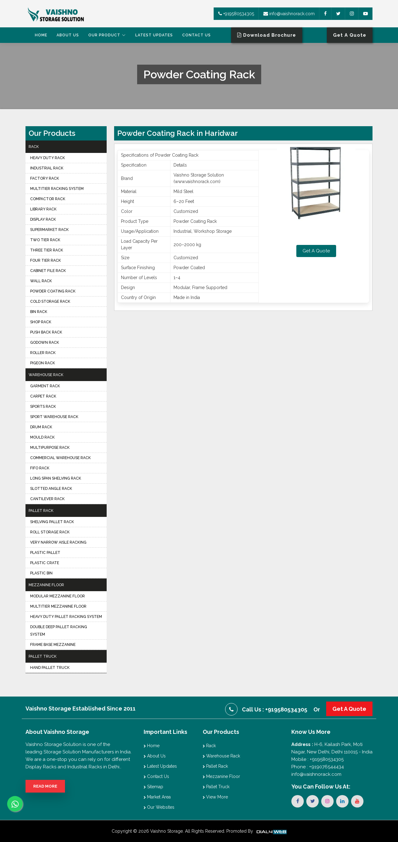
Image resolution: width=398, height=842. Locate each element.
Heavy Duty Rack (47, 158)
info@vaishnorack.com (289, 13)
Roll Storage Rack (50, 532)
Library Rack (43, 209)
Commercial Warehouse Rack (60, 458)
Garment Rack (45, 386)
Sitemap (153, 786)
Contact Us (196, 35)
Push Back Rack (46, 332)
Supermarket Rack (49, 230)
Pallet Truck (43, 656)
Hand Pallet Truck (50, 667)
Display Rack (43, 219)
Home (41, 35)
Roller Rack (43, 353)
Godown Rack (44, 342)
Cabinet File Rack (48, 271)
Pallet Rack (41, 510)
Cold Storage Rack (50, 301)
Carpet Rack (43, 396)
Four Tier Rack (45, 260)
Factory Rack (44, 178)
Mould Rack (42, 437)
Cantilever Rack (47, 499)
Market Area (157, 796)
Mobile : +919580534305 (317, 759)
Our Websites (159, 807)
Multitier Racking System (57, 188)
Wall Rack (41, 281)
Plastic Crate (44, 563)
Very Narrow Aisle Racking (58, 542)
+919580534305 (236, 13)
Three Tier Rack (46, 250)
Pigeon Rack (42, 363)
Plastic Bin (41, 573)
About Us (68, 35)
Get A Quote (316, 251)
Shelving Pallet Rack (52, 522)
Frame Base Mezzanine (53, 644)
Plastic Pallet (45, 552)
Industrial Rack (46, 168)
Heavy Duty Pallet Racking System (66, 616)
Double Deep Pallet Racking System (58, 631)
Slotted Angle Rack (51, 488)
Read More (45, 786)
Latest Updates (154, 35)
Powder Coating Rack (53, 291)
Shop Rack (40, 322)
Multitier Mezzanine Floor (58, 606)
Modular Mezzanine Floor (57, 596)
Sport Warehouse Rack (54, 417)
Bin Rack (38, 312)
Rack (34, 147)
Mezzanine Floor (46, 585)
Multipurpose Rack (50, 447)
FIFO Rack (39, 468)
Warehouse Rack (46, 375)
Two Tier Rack (45, 240)
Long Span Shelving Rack (55, 478)
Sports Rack (43, 406)
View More (215, 796)
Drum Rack (41, 427)
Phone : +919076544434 (317, 767)
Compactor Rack (47, 199)
